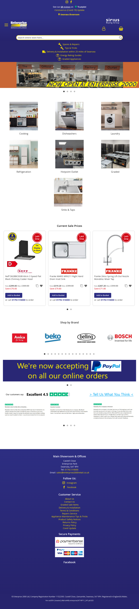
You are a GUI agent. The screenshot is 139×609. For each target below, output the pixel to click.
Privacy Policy (69, 525)
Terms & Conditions (69, 510)
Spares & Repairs (71, 44)
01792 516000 (18, 299)
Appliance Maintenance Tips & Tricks (70, 516)
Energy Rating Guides (70, 55)
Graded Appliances (71, 59)
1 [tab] (64, 92)
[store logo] (18, 25)
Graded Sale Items (70, 504)
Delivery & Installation (69, 507)
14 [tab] (91, 354)
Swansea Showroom (69, 14)
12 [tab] (84, 354)
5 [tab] (59, 354)
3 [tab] (71, 92)
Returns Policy (70, 522)
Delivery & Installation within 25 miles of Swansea (71, 51)
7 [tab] (66, 354)
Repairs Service (69, 513)
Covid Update (69, 528)
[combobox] (69, 37)
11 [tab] (80, 354)
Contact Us (69, 501)
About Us (69, 498)
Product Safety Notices (70, 519)
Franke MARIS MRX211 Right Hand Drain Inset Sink (66, 277)
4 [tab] (75, 92)
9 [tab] (73, 354)
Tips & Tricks (71, 48)
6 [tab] (62, 354)
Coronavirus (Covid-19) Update (69, 10)
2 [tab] (68, 92)
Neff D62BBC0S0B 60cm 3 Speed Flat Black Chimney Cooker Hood (23, 277)
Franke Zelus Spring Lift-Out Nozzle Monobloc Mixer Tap (111, 277)
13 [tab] (87, 354)
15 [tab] (94, 354)
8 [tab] (69, 354)
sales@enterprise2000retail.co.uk (72, 472)
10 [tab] (76, 354)
